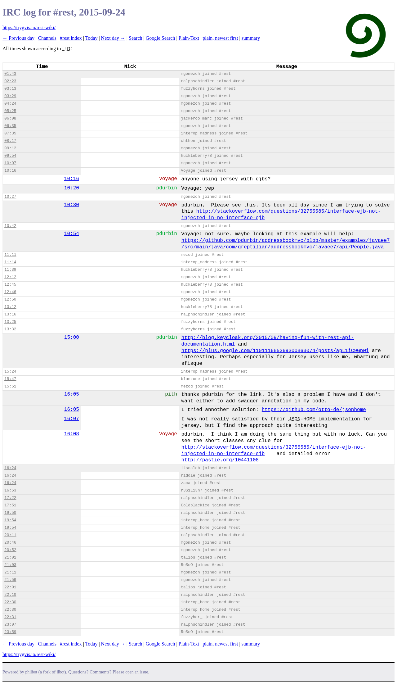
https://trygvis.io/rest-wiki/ (29, 27)
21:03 (10, 565)
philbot (31, 672)
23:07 (10, 624)
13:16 (10, 314)
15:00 (71, 337)
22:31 (10, 617)
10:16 (10, 170)
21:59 (10, 580)
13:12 (10, 307)
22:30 (10, 602)
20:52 (10, 550)
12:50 (10, 299)
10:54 (71, 234)
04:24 (10, 103)
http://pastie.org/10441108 (220, 460)
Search (135, 38)
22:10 (10, 594)
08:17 (10, 140)
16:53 (10, 490)
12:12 (10, 277)
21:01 (10, 557)
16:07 (71, 419)
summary (251, 38)
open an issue (136, 672)
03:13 (10, 88)
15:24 (10, 371)
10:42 (10, 226)
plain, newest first (220, 38)
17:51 (10, 505)
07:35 (10, 133)
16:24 (10, 468)
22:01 (10, 587)
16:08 (71, 434)
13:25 (10, 321)
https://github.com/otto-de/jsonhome (314, 410)
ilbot (61, 672)
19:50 (10, 512)
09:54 (10, 155)
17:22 (10, 498)
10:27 (10, 196)
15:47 (10, 379)
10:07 (10, 163)
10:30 (71, 205)
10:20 (71, 188)
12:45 (10, 284)
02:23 (10, 81)
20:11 (10, 535)
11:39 (10, 269)
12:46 (10, 292)
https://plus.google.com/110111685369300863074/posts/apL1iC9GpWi (275, 351)
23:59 (10, 632)
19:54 (10, 520)
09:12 (10, 148)
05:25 (10, 111)
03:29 (10, 96)
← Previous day (18, 38)
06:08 (10, 118)
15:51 (10, 386)
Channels (47, 38)
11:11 (10, 254)
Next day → (113, 38)
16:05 (71, 394)
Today (91, 38)
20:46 (10, 542)
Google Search (160, 38)
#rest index (71, 38)
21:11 (10, 572)
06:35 (10, 126)
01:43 (10, 73)
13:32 (10, 329)
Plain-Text (189, 38)
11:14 (10, 262)
